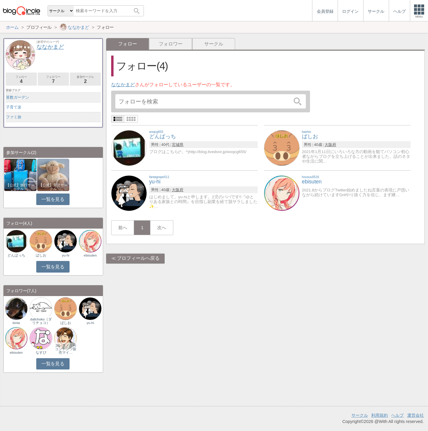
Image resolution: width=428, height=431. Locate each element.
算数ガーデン (17, 97)
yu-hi (65, 255)
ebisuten (90, 255)
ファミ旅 (13, 117)
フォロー (21, 79)
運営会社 (415, 415)
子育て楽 (13, 107)
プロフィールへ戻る (138, 258)
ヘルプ (397, 415)
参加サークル (85, 79)
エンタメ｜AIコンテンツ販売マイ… (65, 349)
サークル (213, 43)
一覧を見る (52, 199)
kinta (16, 323)
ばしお (41, 255)
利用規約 (379, 415)
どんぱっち (16, 255)
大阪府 (330, 144)
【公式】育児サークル (53, 187)
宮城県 (177, 144)
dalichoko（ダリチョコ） (41, 321)
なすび (41, 352)
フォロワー (170, 43)
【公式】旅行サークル (20, 187)
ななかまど (123, 84)
